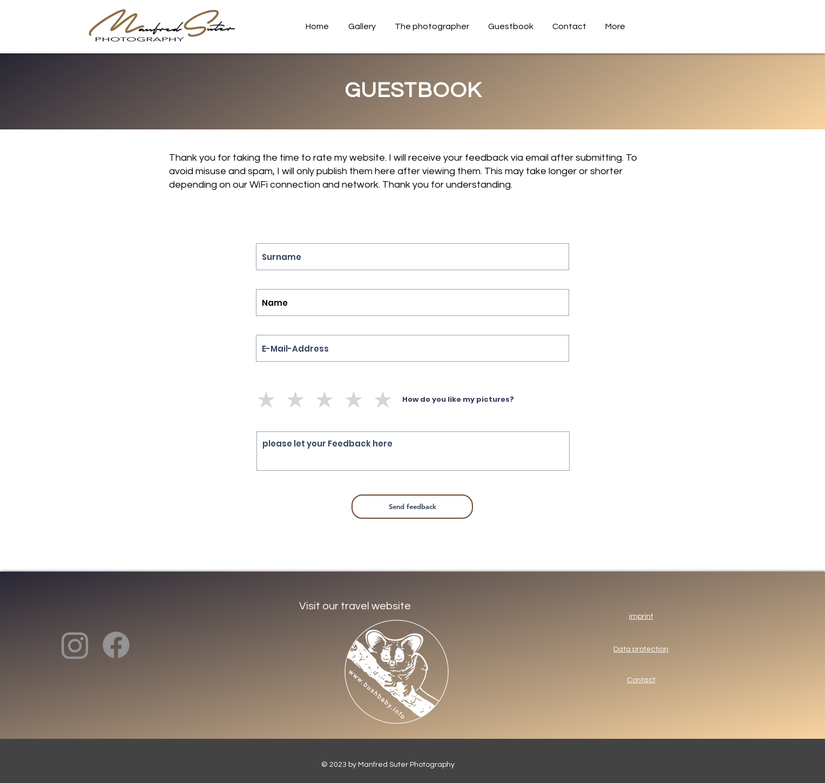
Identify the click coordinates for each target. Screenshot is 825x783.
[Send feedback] (412, 506)
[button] (360, 26)
